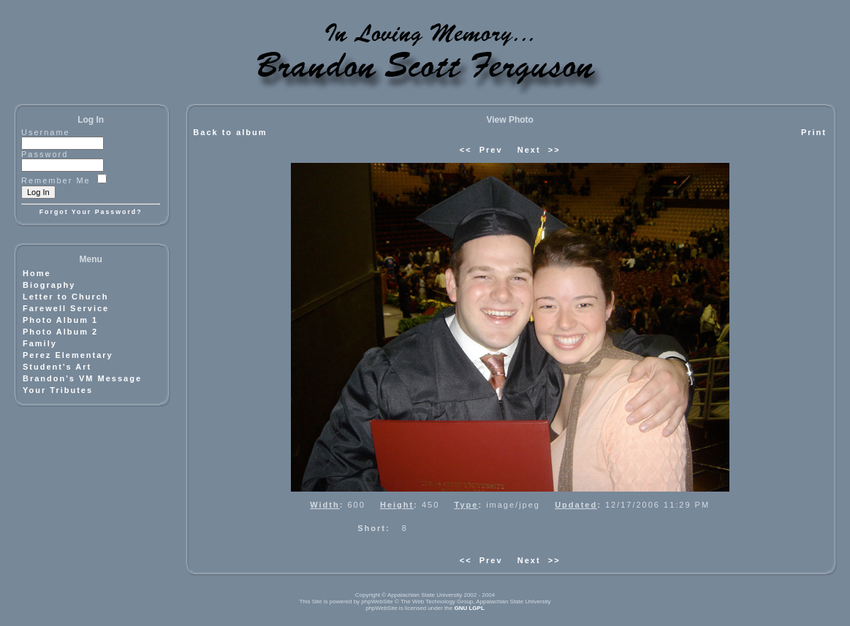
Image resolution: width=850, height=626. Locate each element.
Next (529, 149)
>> (554, 149)
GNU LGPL (469, 608)
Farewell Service (66, 308)
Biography (49, 284)
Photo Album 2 (60, 331)
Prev (491, 149)
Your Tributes (58, 390)
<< (466, 149)
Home (37, 273)
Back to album (230, 132)
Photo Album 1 (60, 320)
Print (814, 132)
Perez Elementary (68, 355)
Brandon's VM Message (82, 378)
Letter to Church (66, 296)
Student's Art (57, 366)
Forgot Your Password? (91, 211)
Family (40, 343)
